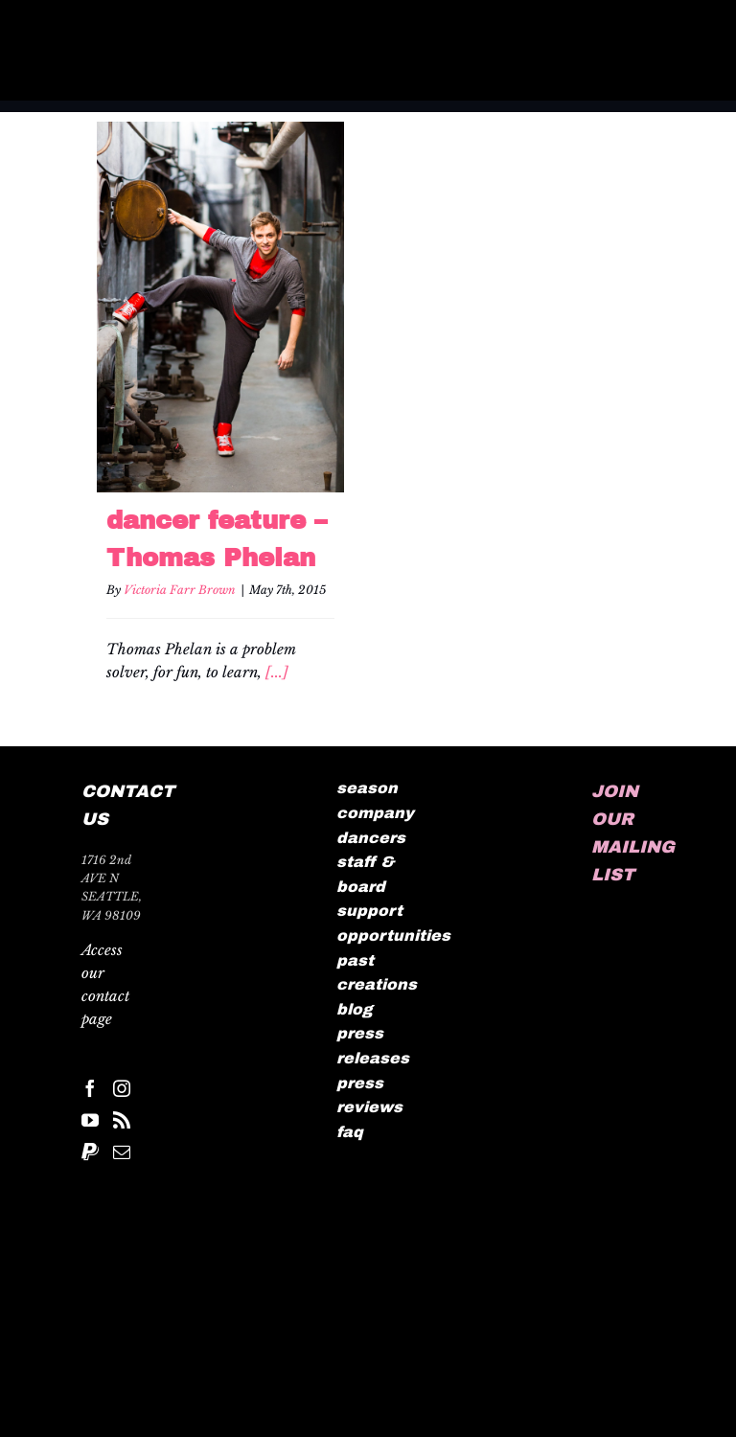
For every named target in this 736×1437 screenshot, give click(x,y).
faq (349, 1132)
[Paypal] (90, 1151)
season (367, 788)
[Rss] (121, 1120)
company (375, 813)
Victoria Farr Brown (180, 589)
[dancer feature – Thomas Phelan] (220, 307)
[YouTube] (90, 1120)
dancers (370, 838)
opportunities (393, 935)
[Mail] (121, 1151)
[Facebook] (90, 1088)
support (369, 910)
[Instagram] (121, 1088)
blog (354, 1009)
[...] (276, 672)
